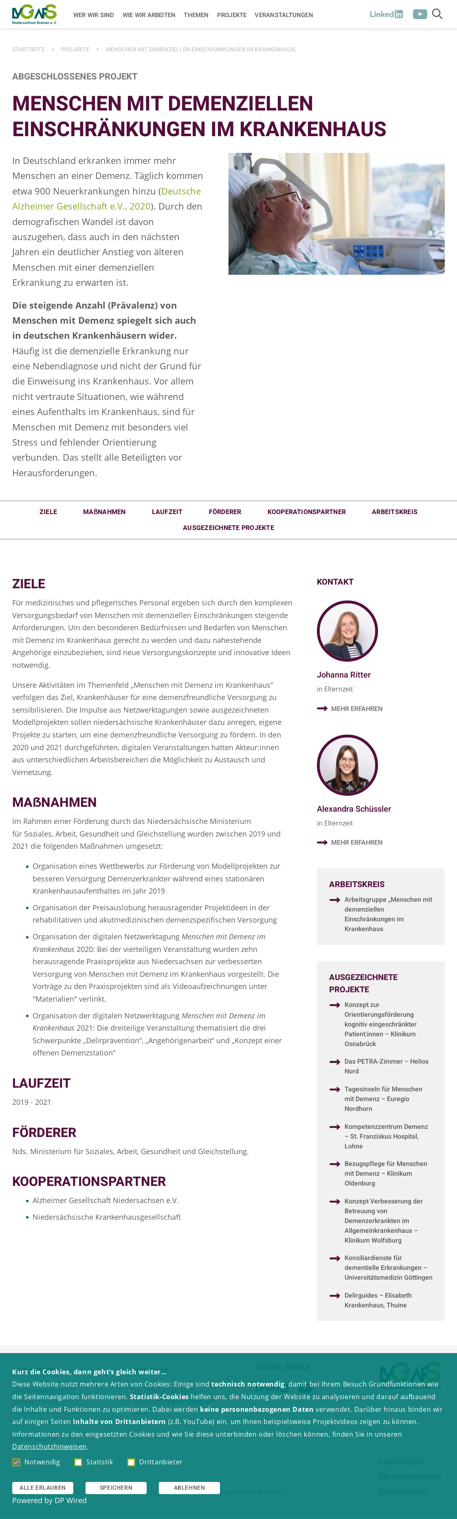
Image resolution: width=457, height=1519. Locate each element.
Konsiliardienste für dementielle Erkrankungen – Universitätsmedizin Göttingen (389, 1269)
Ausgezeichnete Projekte (228, 528)
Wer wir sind (93, 14)
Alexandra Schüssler (354, 809)
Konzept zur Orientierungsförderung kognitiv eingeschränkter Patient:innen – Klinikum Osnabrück (381, 1025)
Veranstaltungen (284, 14)
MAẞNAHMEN (104, 512)
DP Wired (71, 1500)
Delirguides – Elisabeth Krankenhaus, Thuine (378, 1301)
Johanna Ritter (344, 675)
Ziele (48, 512)
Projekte (232, 14)
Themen (196, 14)
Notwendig (36, 1461)
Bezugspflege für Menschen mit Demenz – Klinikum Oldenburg (386, 1175)
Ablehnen (189, 1488)
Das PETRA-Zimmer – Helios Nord (386, 1068)
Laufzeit (167, 512)
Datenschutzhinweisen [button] (49, 1446)
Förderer (225, 512)
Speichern (116, 1488)
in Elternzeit (335, 688)
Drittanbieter (155, 1461)
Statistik (93, 1461)
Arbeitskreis (394, 512)
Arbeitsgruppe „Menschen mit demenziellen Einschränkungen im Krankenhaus (388, 915)
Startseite (28, 49)
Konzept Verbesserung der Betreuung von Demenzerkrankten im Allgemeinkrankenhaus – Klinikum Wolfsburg (384, 1222)
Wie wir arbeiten (149, 14)
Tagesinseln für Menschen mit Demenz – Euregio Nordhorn (383, 1100)
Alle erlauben (43, 1488)
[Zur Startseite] (34, 14)
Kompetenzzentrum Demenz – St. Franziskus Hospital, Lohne (386, 1137)
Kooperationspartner (307, 512)
